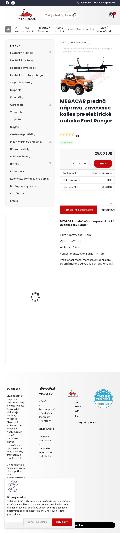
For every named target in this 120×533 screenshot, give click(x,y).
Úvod (62, 42)
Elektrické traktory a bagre (27, 75)
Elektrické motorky (22, 60)
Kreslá (14, 201)
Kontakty (88, 29)
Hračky (14, 164)
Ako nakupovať (27, 29)
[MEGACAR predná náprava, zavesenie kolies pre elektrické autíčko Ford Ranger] (87, 76)
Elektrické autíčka (21, 53)
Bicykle (14, 127)
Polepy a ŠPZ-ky (20, 156)
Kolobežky (16, 97)
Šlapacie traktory (21, 82)
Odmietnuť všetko (37, 522)
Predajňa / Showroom (44, 29)
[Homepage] (8, 29)
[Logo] (26, 15)
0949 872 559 (78, 411)
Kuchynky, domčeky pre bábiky (29, 179)
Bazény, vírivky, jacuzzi (24, 186)
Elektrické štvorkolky (23, 68)
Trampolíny (17, 112)
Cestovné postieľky (22, 134)
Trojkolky (16, 119)
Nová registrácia (106, 2)
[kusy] (78, 163)
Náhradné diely (19, 149)
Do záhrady (17, 193)
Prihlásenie (86, 2)
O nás (16, 29)
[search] (74, 15)
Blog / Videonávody (104, 29)
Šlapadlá (16, 90)
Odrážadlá (17, 105)
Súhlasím (62, 522)
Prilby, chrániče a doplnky (26, 142)
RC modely (17, 171)
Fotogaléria (74, 29)
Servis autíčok (59, 29)
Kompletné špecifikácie (78, 210)
